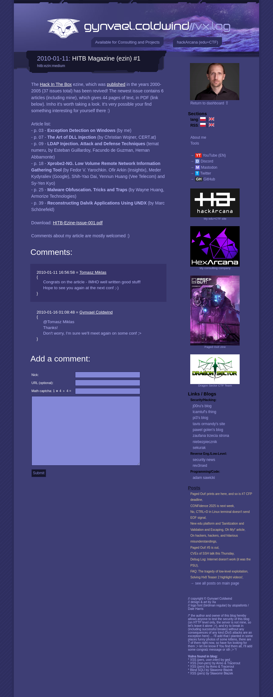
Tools (194, 143)
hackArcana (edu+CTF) (197, 42)
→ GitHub (202, 179)
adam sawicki (204, 477)
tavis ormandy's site (209, 424)
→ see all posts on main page (214, 583)
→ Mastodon (203, 167)
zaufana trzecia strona (211, 435)
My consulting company (215, 268)
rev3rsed (200, 465)
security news (204, 460)
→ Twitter (200, 173)
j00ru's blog (202, 406)
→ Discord (201, 161)
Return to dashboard (209, 103)
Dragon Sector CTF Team (215, 385)
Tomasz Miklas (92, 272)
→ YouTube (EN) (208, 155)
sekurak (199, 448)
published (116, 84)
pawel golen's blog (208, 430)
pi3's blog (200, 418)
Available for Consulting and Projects (127, 42)
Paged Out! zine (215, 346)
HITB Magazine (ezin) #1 (106, 58)
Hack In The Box (56, 84)
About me (198, 137)
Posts (194, 487)
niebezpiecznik (205, 442)
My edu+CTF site (215, 218)
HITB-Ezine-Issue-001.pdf (78, 222)
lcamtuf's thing (204, 412)
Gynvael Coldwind (95, 312)
